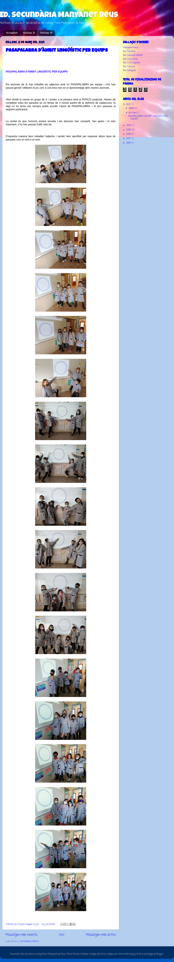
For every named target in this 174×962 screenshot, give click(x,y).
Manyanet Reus (130, 47)
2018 (128, 134)
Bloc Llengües (129, 70)
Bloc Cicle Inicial (130, 59)
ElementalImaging (126, 954)
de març (133, 112)
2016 (128, 143)
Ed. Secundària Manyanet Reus (59, 16)
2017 (128, 138)
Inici (61, 935)
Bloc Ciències (129, 66)
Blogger (159, 954)
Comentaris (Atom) (29, 941)
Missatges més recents (21, 935)
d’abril (132, 108)
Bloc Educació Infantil (133, 55)
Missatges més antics (101, 935)
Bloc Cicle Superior (131, 62)
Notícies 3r (29, 33)
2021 (128, 104)
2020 (129, 125)
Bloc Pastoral (129, 51)
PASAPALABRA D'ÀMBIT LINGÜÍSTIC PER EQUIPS (57, 50)
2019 (128, 130)
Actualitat (12, 33)
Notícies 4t (46, 33)
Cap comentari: (49, 924)
